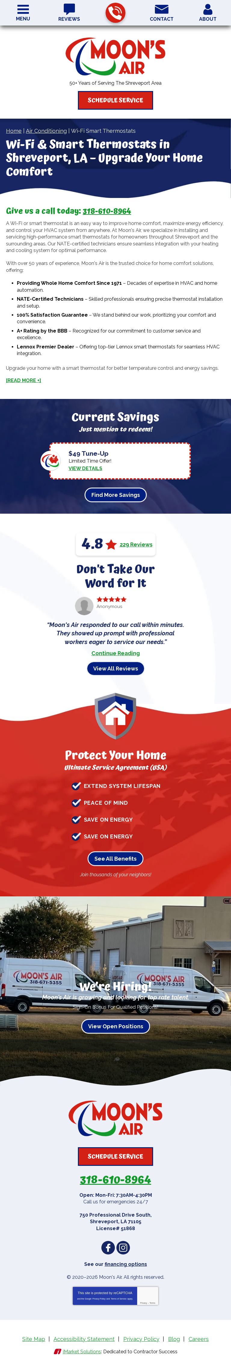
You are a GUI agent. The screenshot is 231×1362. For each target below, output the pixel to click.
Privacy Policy (99, 1295)
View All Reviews (115, 665)
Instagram (123, 1244)
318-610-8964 (115, 13)
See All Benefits (115, 856)
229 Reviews (136, 541)
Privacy (143, 1299)
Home (14, 131)
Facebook (108, 1244)
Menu (23, 19)
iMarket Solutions (82, 1346)
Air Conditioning (46, 131)
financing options (126, 1260)
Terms (152, 1299)
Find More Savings (115, 492)
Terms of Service (118, 1295)
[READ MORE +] (23, 380)
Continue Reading (115, 650)
